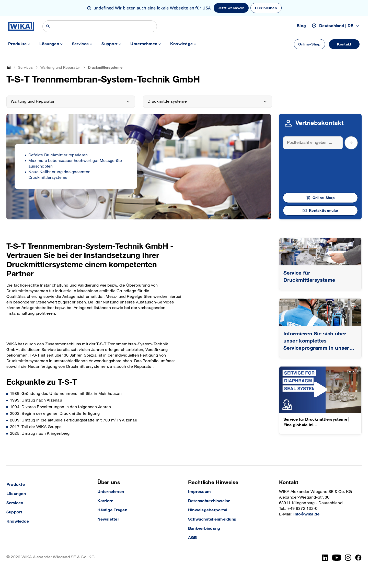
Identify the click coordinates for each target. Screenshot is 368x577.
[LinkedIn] (325, 558)
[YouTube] (336, 558)
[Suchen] (99, 26)
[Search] (313, 142)
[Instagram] (348, 558)
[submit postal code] (351, 142)
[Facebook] (358, 558)
